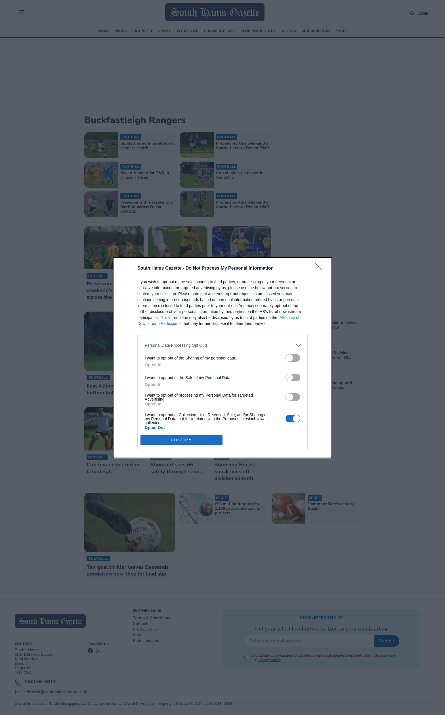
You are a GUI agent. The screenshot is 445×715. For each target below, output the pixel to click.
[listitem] (222, 345)
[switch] (293, 358)
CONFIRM (181, 440)
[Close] (320, 268)
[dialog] (222, 357)
